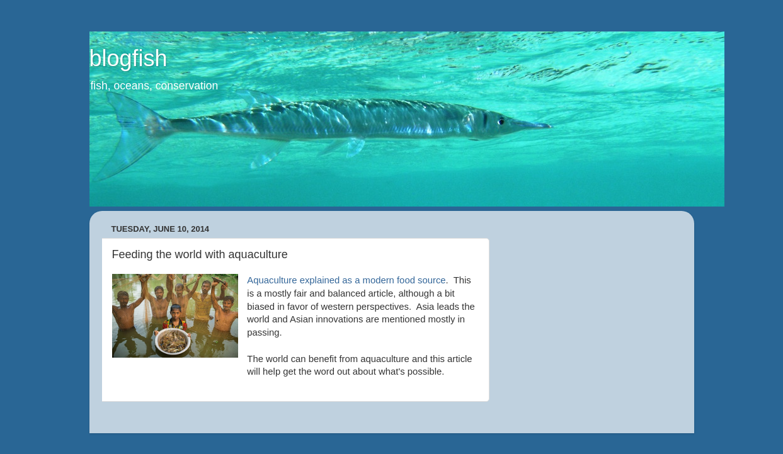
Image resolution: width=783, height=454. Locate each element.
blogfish (128, 58)
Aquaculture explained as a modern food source (346, 280)
